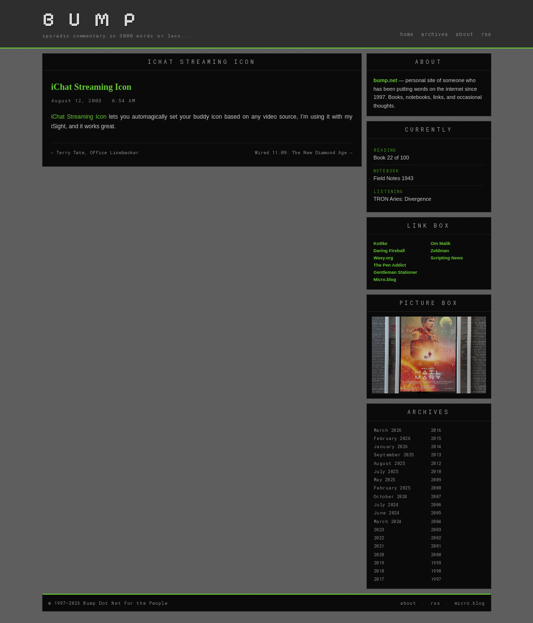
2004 (436, 521)
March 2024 (388, 521)
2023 (379, 529)
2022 (379, 537)
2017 (379, 579)
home (407, 34)
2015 (436, 438)
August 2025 (389, 463)
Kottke (381, 243)
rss (486, 34)
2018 (379, 571)
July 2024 (386, 504)
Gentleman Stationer (395, 272)
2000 (436, 554)
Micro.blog (385, 279)
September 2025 (394, 454)
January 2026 (391, 446)
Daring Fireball (389, 250)
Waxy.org (383, 258)
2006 (436, 504)
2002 (436, 537)
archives (434, 34)
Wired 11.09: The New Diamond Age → (304, 152)
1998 (436, 571)
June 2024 (387, 512)
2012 (436, 463)
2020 (379, 554)
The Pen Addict (390, 265)
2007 (436, 496)
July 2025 (386, 471)
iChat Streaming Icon (79, 116)
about (465, 34)
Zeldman (440, 250)
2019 (379, 562)
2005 (436, 512)
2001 (436, 546)
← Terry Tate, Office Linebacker (95, 152)
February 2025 (392, 487)
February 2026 (392, 438)
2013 (436, 454)
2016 (436, 430)
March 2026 (388, 430)
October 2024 (390, 496)
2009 (436, 479)
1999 (436, 562)
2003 (436, 529)
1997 (436, 579)
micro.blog (470, 603)
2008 (436, 487)
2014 (436, 446)
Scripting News (447, 258)
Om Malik (440, 243)
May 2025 (384, 479)
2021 (379, 546)
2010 (436, 471)
